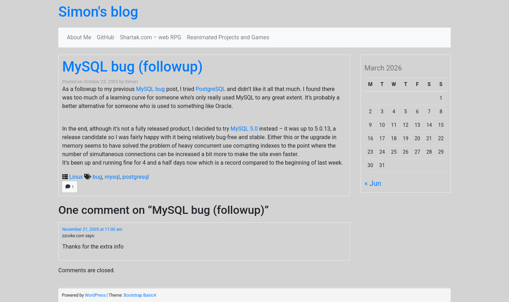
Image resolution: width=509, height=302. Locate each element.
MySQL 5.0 (244, 128)
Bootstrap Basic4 (140, 295)
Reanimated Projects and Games (228, 37)
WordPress (95, 295)
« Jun (372, 183)
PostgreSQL (210, 89)
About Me (79, 37)
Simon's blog (98, 12)
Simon (131, 81)
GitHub (105, 37)
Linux (76, 176)
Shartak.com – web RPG (150, 37)
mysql (112, 176)
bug (97, 176)
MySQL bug (150, 89)
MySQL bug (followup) (132, 66)
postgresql (135, 176)
